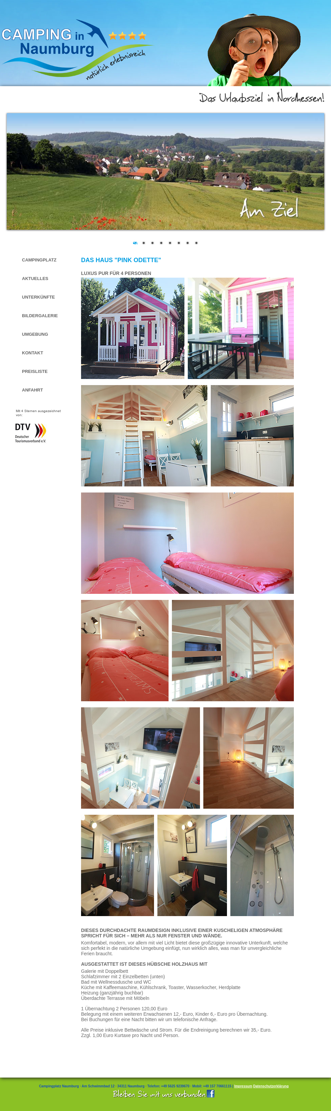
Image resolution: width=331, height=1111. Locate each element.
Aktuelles (35, 278)
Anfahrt (32, 390)
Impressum (243, 1086)
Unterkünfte (38, 297)
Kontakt (32, 352)
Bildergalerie (40, 315)
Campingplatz (39, 259)
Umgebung (35, 334)
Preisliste (35, 371)
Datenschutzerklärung (271, 1086)
